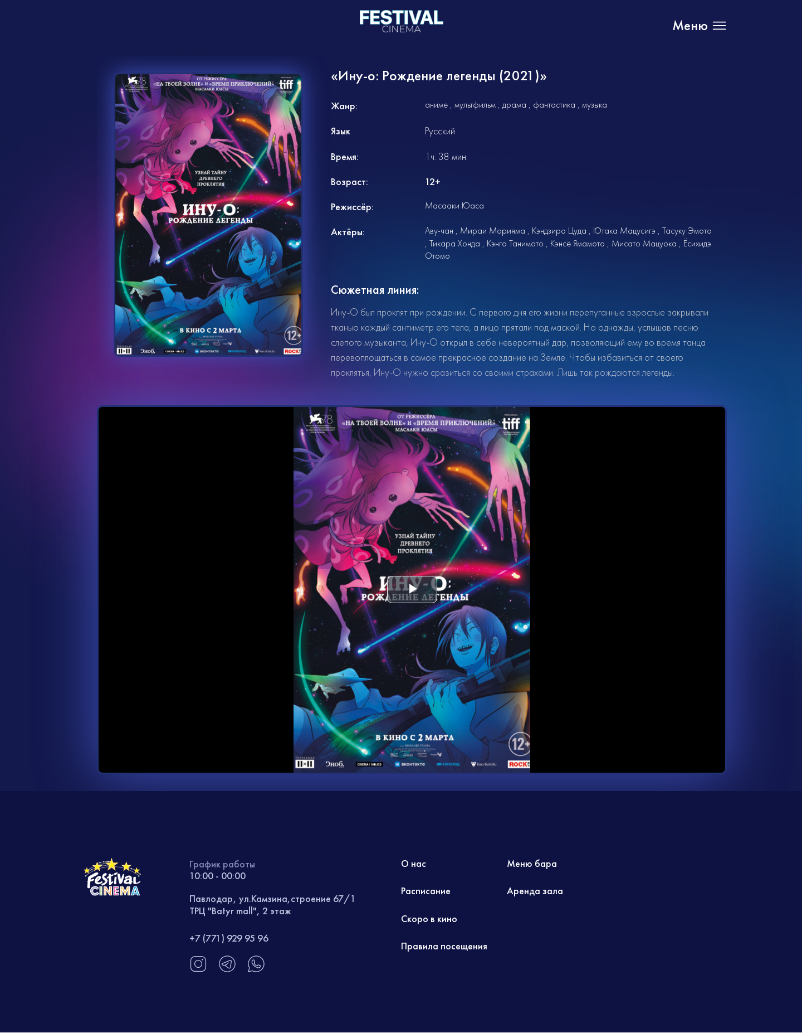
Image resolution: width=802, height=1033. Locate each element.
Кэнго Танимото (515, 243)
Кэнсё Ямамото (577, 243)
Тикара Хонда (454, 243)
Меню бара (532, 863)
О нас (414, 863)
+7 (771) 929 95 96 (228, 938)
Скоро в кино (429, 919)
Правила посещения (444, 946)
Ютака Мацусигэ (624, 230)
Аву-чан (439, 230)
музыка (594, 104)
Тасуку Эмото (687, 230)
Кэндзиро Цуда (559, 230)
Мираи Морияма (492, 230)
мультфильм (475, 104)
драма (514, 104)
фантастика (554, 104)
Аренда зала (535, 891)
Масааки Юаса (454, 205)
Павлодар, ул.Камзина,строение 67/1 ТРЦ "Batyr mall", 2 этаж (272, 904)
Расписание (426, 891)
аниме (436, 104)
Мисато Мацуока (644, 243)
